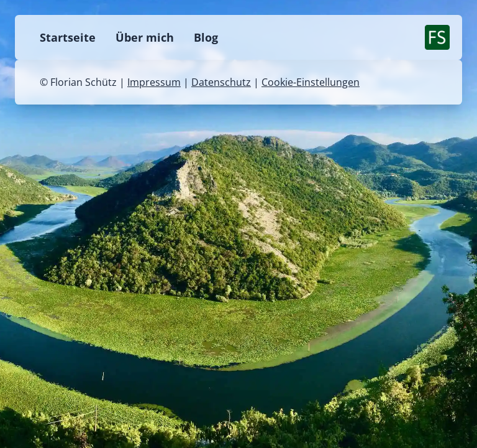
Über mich (145, 37)
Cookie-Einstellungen (310, 82)
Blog (206, 37)
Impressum (154, 82)
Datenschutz (221, 82)
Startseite (68, 37)
